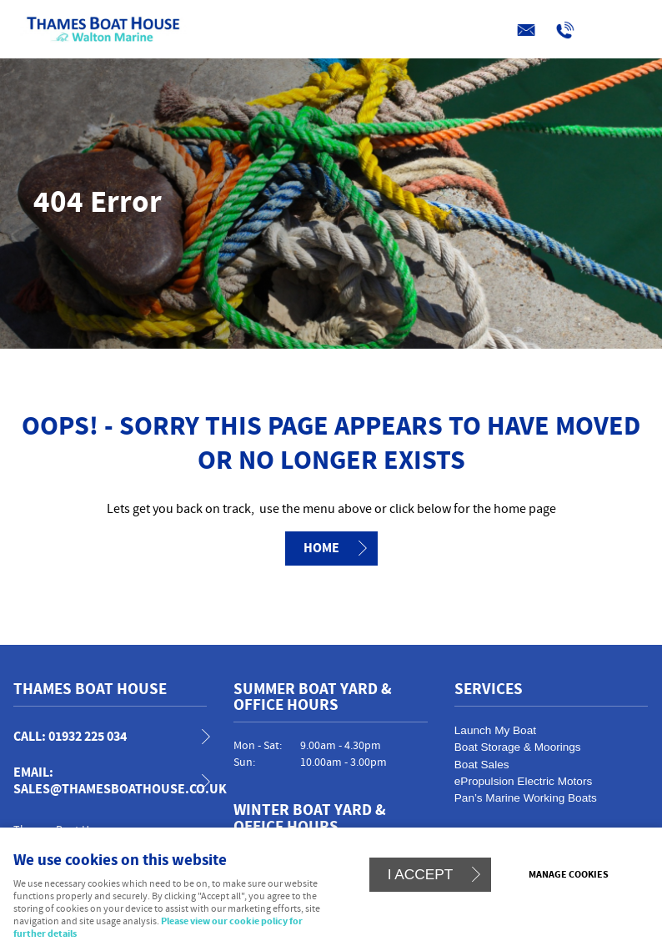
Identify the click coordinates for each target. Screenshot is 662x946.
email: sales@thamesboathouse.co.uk (117, 780)
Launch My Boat (495, 730)
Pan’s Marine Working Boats (525, 798)
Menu (327, 31)
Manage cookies (569, 875)
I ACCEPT (421, 874)
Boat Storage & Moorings (517, 747)
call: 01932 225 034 (70, 737)
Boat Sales (481, 764)
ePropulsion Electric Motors (523, 781)
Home (321, 548)
